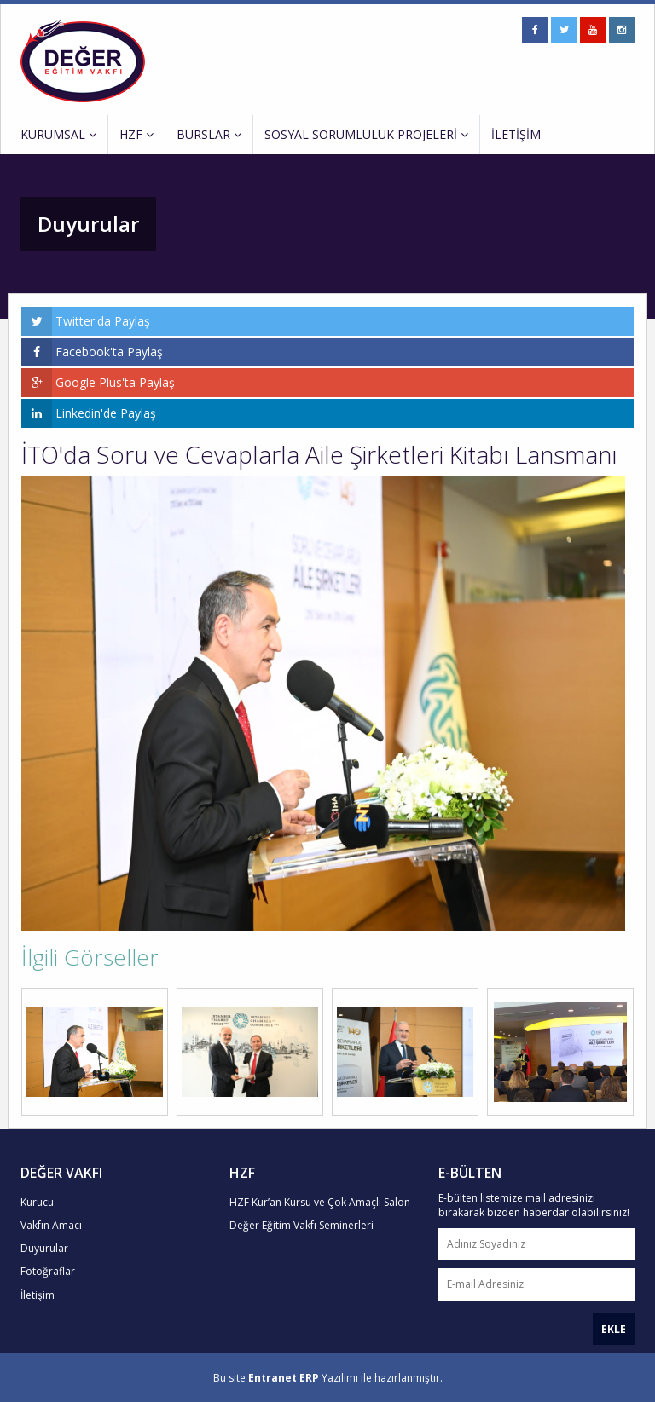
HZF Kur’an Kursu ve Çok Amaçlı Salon (319, 1202)
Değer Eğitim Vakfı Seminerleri (301, 1225)
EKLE (613, 1329)
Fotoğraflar (47, 1271)
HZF (136, 134)
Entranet (272, 1377)
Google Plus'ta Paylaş (98, 382)
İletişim (37, 1295)
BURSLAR (209, 134)
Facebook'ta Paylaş (92, 352)
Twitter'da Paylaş (85, 321)
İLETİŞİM (516, 134)
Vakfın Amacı (51, 1225)
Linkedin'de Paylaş (88, 413)
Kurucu (37, 1202)
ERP (309, 1377)
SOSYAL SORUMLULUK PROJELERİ (366, 134)
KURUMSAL (58, 134)
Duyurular (44, 1248)
